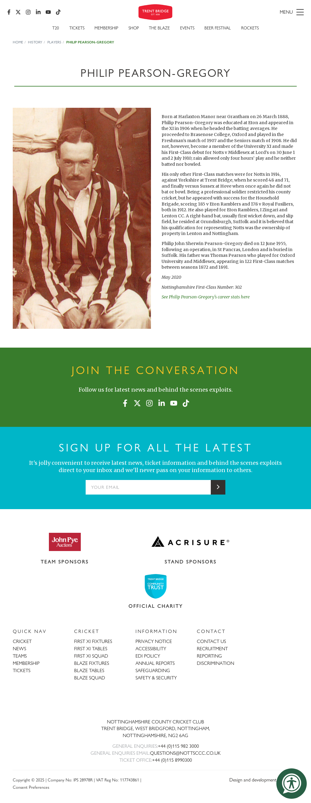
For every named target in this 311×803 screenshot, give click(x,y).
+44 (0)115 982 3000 (178, 746)
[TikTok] (58, 12)
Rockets (250, 27)
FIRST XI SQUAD (91, 656)
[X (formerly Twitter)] (18, 12)
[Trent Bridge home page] (155, 702)
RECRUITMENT (212, 649)
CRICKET (22, 641)
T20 (55, 27)
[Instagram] (28, 12)
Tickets (76, 27)
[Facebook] (9, 12)
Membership (106, 27)
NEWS (19, 649)
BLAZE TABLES (89, 670)
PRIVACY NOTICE (153, 641)
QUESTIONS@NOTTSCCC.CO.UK (185, 753)
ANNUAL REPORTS (155, 663)
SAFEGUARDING (152, 670)
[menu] (256, 12)
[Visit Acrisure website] (190, 542)
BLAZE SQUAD (89, 678)
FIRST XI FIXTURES (93, 641)
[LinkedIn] (38, 12)
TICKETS (21, 670)
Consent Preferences (31, 787)
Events (187, 27)
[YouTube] (48, 12)
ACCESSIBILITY (150, 649)
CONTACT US (211, 641)
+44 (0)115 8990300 (172, 760)
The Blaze (159, 27)
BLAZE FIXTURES (91, 663)
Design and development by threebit (263, 780)
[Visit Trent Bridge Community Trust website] (155, 586)
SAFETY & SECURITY (156, 678)
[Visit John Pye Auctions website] (64, 542)
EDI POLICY (147, 656)
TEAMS (20, 656)
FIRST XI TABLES (90, 649)
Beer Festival (217, 27)
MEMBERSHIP (26, 663)
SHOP (133, 27)
